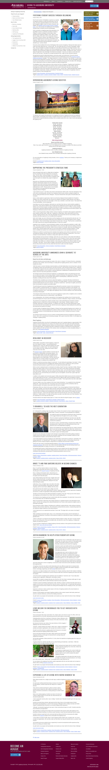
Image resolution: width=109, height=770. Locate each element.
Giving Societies (15, 16)
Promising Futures (59, 73)
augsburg (49, 455)
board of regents (40, 247)
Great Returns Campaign (60, 245)
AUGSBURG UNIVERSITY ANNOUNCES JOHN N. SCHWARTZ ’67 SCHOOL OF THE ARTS (54, 253)
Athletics (57, 744)
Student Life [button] (68, 1)
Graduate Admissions (45, 751)
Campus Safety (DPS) (60, 758)
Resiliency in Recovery (42, 338)
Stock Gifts (14, 26)
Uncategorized (41, 668)
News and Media (74, 751)
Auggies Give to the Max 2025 (19, 40)
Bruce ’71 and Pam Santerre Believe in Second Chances (55, 463)
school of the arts (49, 332)
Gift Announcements (38, 11)
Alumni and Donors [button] (78, 1)
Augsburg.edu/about (44, 329)
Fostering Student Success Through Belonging (52, 15)
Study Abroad (58, 751)
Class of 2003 (59, 458)
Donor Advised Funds (17, 28)
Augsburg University (22, 764)
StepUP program (60, 399)
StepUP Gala (72, 401)
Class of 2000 (74, 669)
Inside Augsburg (74, 748)
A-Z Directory (43, 744)
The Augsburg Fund (16, 38)
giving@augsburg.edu (32, 7)
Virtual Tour (73, 746)
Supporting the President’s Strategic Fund (50, 167)
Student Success (75, 74)
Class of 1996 (74, 602)
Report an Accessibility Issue (91, 751)
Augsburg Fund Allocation (18, 33)
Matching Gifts (15, 30)
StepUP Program (44, 758)
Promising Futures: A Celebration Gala (89, 13)
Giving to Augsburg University (40, 5)
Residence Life (58, 748)
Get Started (14, 755)
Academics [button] (60, 1)
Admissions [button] (47, 1)
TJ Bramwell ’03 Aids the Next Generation (50, 406)
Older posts (36, 737)
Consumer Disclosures (90, 744)
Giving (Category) (73, 600)
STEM (40, 601)
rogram (47, 470)
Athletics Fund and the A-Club (18, 45)
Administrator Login (94, 764)
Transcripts (58, 753)
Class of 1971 (55, 527)
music (44, 332)
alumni (38, 455)
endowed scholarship (53, 401)
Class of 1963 (60, 74)
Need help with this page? (92, 766)
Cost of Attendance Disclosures (91, 746)
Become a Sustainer (16, 24)
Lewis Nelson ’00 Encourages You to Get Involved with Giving (55, 609)
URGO (39, 456)
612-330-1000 (39, 764)
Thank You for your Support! (17, 14)
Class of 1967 (39, 332)
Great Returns (62, 401)
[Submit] (92, 1)
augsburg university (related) (50, 74)
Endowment (15, 42)
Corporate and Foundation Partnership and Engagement (88, 25)
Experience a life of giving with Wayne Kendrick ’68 (54, 675)
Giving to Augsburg (50, 245)
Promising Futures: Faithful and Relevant (89, 19)
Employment (73, 753)
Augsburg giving (47, 161)
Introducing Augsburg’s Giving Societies (49, 80)
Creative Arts (58, 746)
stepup (67, 401)
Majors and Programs (45, 753)
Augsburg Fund (40, 161)
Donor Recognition (41, 73)
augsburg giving (52, 458)
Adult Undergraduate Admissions (47, 748)
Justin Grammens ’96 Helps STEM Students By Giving (54, 535)
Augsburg (49, 527)
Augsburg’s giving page (48, 662)
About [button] (54, 2)
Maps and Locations (74, 744)
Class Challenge (66, 602)
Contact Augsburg (89, 758)
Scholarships (15, 44)
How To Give (14, 22)
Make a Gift (93, 6)
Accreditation (88, 748)
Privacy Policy (88, 753)
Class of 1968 (74, 731)
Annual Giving (44, 455)
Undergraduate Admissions (46, 746)
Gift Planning (15, 32)
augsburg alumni (40, 74)
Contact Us (13, 48)
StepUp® (42, 715)
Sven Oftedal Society (17, 20)
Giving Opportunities (16, 36)
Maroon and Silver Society (18, 18)
